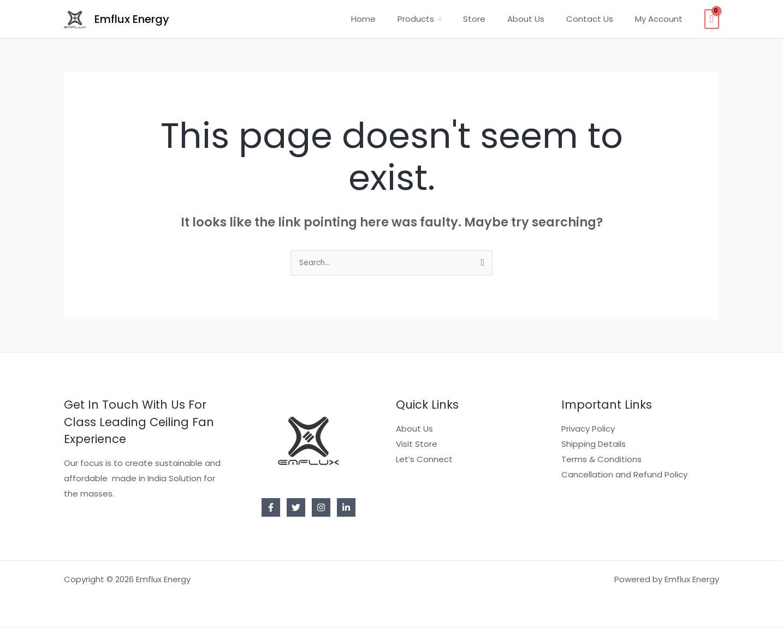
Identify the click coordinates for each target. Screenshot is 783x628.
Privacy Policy (588, 430)
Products (440, 19)
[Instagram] (321, 509)
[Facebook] (271, 509)
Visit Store (416, 445)
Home (393, 19)
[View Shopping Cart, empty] (711, 19)
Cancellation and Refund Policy (624, 476)
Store (493, 19)
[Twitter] (296, 509)
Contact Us (597, 19)
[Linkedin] (346, 509)
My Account (661, 19)
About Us (539, 19)
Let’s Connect (424, 460)
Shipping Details (593, 445)
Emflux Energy (131, 19)
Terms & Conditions (601, 460)
